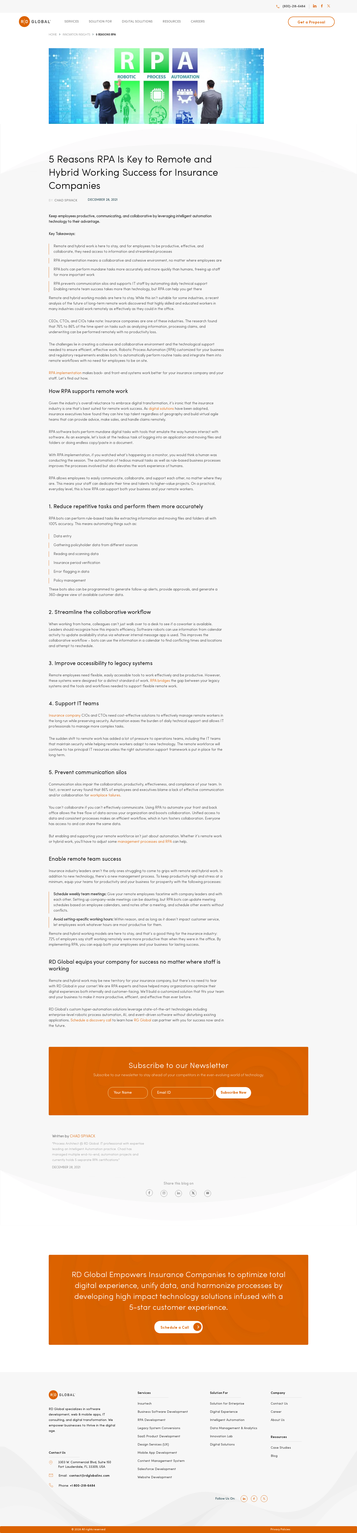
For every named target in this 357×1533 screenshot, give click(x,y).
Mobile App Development (157, 1452)
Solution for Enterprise (227, 1403)
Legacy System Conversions (159, 1428)
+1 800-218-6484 (82, 1485)
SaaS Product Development (159, 1436)
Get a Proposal (311, 21)
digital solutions (161, 409)
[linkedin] (314, 6)
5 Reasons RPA (106, 34)
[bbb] (66, 1511)
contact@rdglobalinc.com (89, 1475)
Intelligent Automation (227, 1420)
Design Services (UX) (153, 1444)
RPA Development (152, 1420)
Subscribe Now (233, 1093)
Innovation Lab (221, 1436)
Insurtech (145, 1403)
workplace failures (105, 795)
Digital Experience (224, 1411)
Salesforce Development (157, 1469)
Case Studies (281, 1447)
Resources (172, 21)
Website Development (155, 1477)
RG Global (142, 1020)
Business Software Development (163, 1411)
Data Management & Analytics (233, 1428)
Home (53, 34)
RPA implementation (65, 373)
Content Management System (161, 1461)
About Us (278, 1420)
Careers (198, 21)
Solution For (100, 21)
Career (276, 1411)
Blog (274, 1456)
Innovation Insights (76, 34)
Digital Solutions (137, 21)
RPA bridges (160, 681)
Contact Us (279, 1403)
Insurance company (65, 716)
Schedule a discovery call (91, 1020)
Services (71, 21)
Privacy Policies (280, 1529)
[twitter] (328, 6)
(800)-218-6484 (290, 6)
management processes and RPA (145, 842)
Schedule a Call (181, 1327)
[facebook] (322, 6)
